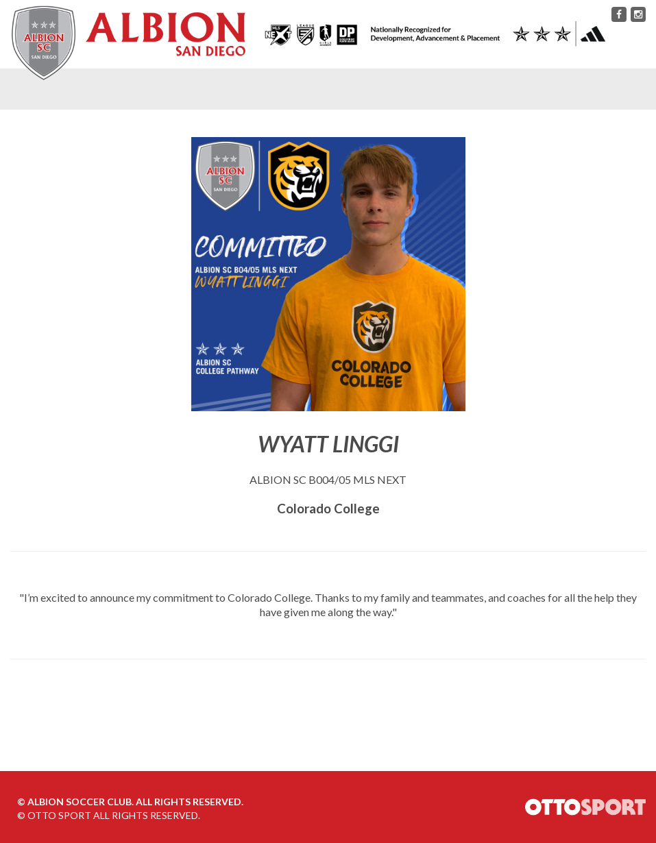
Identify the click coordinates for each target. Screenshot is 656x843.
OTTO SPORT (59, 815)
